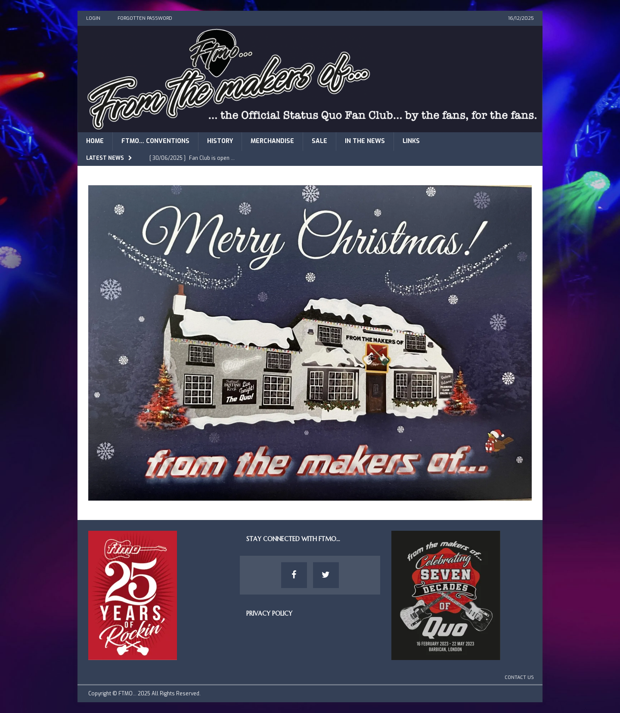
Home (95, 141)
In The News (365, 141)
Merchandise (272, 141)
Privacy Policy (269, 613)
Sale (319, 141)
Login (93, 18)
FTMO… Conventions (155, 141)
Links (411, 141)
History (220, 141)
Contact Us (519, 677)
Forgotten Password (145, 18)
